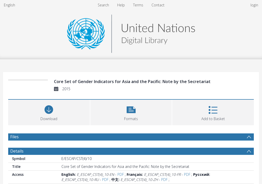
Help (121, 5)
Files (14, 137)
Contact (158, 5)
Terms (138, 5)
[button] (131, 112)
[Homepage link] (131, 32)
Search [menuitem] (103, 5)
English (9, 5)
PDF (120, 174)
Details (17, 151)
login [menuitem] (254, 5)
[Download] (49, 112)
